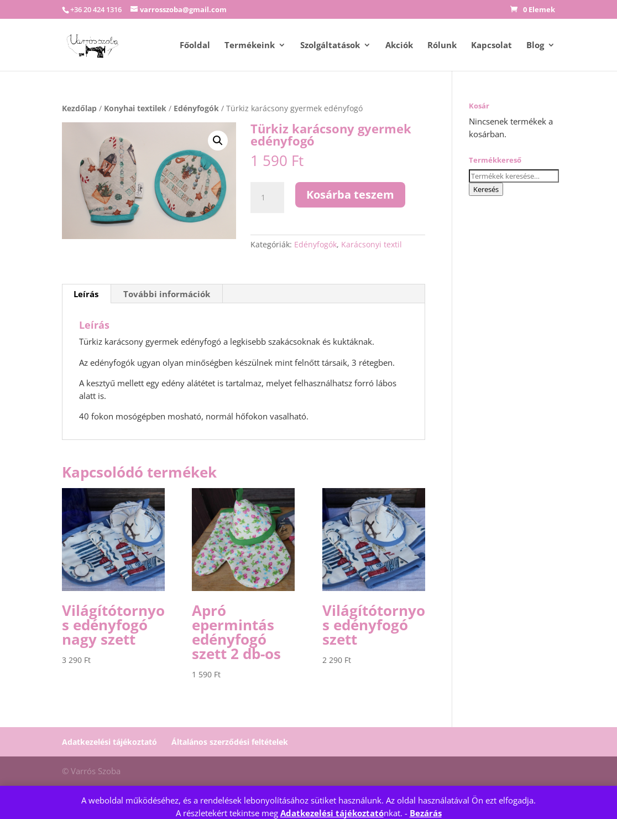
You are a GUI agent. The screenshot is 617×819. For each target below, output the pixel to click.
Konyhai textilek (135, 108)
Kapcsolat (491, 45)
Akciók (399, 45)
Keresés (486, 189)
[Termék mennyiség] (267, 197)
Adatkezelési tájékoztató (332, 812)
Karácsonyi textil (371, 244)
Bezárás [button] (426, 812)
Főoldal (195, 45)
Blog (535, 45)
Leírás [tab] (86, 293)
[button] (218, 141)
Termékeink (249, 45)
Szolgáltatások (330, 45)
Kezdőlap (79, 108)
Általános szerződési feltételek (229, 742)
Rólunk (442, 45)
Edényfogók (196, 108)
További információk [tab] (166, 293)
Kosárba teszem (350, 194)
